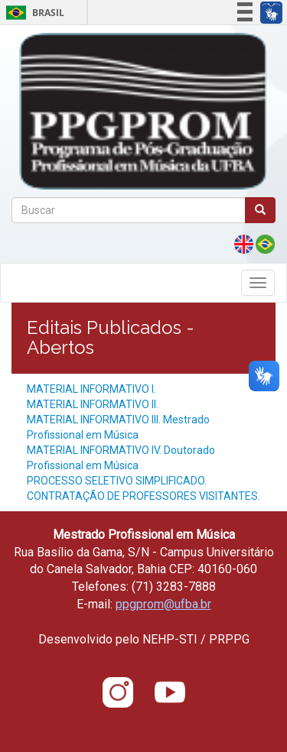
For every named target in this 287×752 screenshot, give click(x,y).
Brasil (32, 12)
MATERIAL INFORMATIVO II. (92, 404)
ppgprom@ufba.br (163, 604)
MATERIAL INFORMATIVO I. (91, 389)
